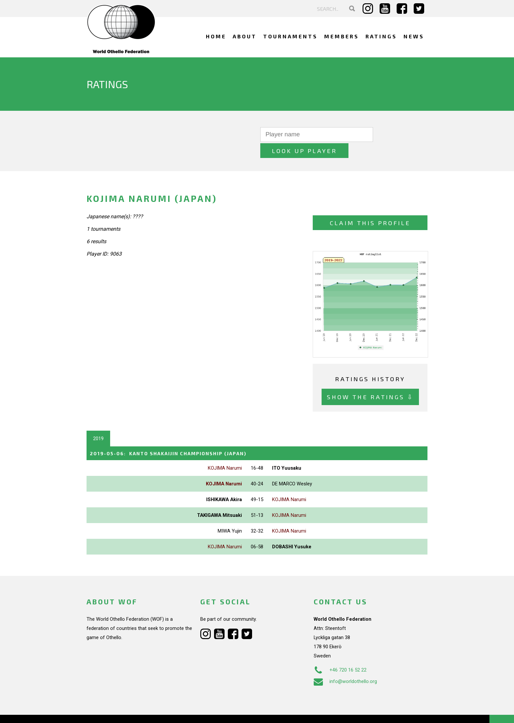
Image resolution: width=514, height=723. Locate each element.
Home (216, 36)
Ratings (381, 36)
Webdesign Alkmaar (115, 711)
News (414, 36)
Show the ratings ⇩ (370, 381)
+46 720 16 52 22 (340, 653)
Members (341, 36)
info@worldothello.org (345, 665)
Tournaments (290, 36)
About (245, 36)
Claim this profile (370, 206)
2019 (98, 422)
